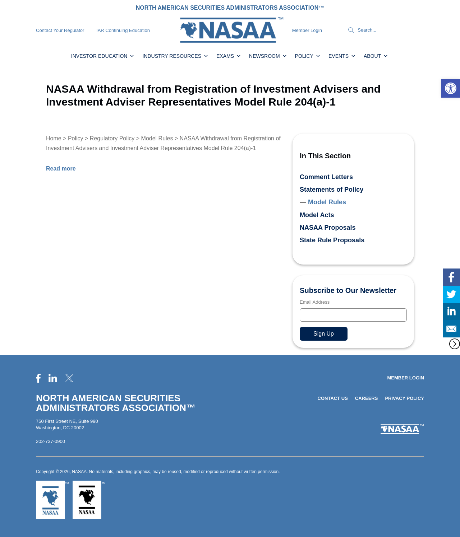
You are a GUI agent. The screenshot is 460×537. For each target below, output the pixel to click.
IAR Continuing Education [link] (123, 30)
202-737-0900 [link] (50, 441)
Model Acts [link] (317, 215)
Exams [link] (228, 56)
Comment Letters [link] (326, 177)
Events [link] (342, 56)
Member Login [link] (307, 30)
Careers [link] (366, 398)
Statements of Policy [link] (331, 189)
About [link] (376, 56)
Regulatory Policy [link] (112, 138)
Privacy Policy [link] (404, 398)
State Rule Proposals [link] (332, 240)
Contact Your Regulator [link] (60, 30)
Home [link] (53, 138)
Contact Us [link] (333, 398)
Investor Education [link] (103, 56)
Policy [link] (308, 56)
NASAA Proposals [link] (327, 227)
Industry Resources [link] (175, 56)
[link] (450, 88)
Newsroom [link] (268, 56)
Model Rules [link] (157, 138)
